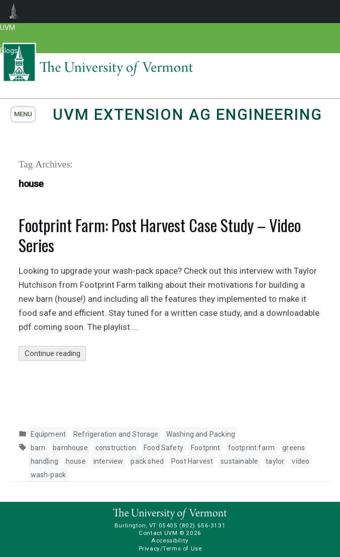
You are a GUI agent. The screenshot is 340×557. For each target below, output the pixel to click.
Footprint (205, 448)
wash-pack (48, 475)
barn (38, 448)
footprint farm (251, 448)
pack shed (147, 461)
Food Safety (163, 448)
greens (293, 448)
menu (23, 114)
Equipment (48, 434)
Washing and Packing (200, 434)
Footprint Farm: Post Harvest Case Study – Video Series (160, 235)
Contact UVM (158, 532)
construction (115, 448)
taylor (275, 461)
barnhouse (70, 448)
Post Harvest (192, 461)
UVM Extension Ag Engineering (187, 114)
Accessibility (170, 540)
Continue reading (55, 353)
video (300, 461)
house (76, 461)
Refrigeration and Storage (116, 434)
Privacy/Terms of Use (170, 548)
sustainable (239, 461)
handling (44, 461)
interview (108, 461)
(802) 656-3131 (202, 525)
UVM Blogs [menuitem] (14, 11)
